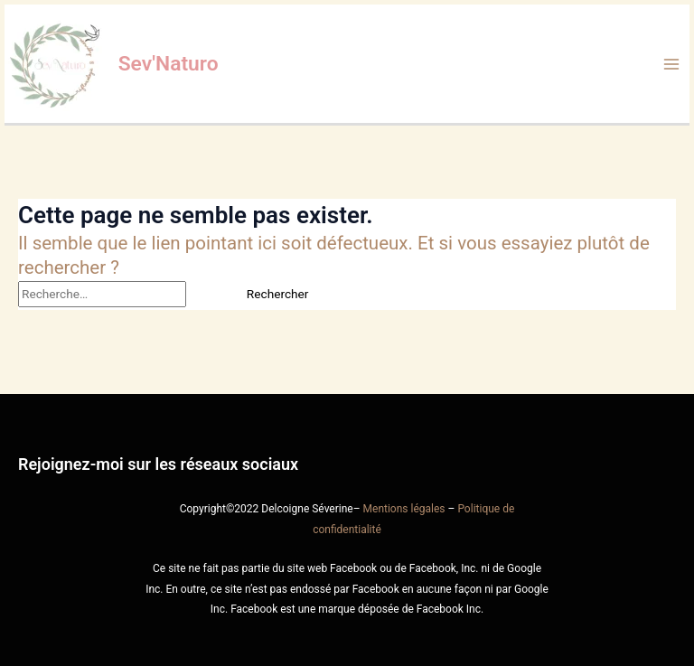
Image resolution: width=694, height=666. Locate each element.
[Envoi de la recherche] (207, 294)
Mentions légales (404, 508)
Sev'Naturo (168, 64)
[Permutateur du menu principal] (671, 63)
